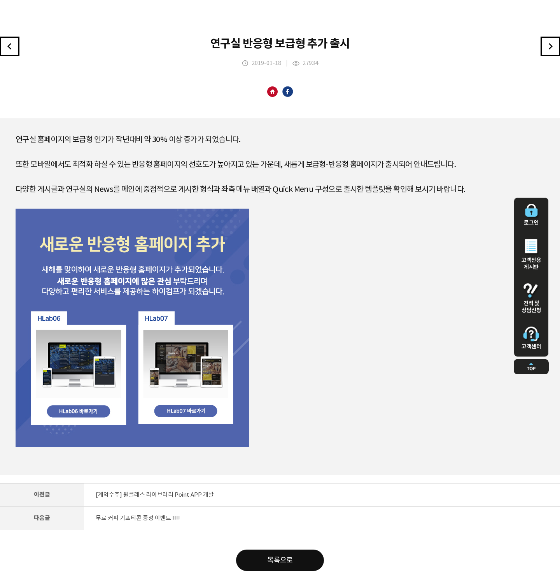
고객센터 (531, 338)
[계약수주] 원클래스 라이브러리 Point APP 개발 (155, 495)
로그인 (531, 215)
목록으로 (280, 560)
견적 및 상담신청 (531, 298)
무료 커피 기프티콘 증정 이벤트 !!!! (138, 518)
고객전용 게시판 (531, 254)
